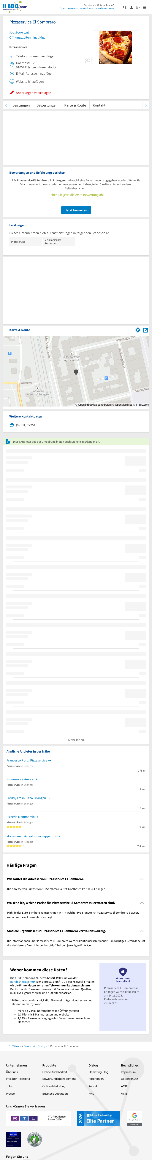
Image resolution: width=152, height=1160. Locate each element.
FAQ (91, 1093)
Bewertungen (47, 105)
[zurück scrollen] (6, 105)
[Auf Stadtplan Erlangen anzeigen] (145, 330)
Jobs (9, 1086)
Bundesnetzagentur (22, 981)
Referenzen (96, 1078)
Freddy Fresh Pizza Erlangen (26, 798)
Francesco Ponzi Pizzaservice (27, 760)
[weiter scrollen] (146, 105)
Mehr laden (76, 740)
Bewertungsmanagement (59, 1078)
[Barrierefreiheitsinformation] (139, 7)
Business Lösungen (55, 1093)
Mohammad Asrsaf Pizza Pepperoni (31, 836)
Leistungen (21, 105)
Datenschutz (129, 1078)
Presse (10, 1093)
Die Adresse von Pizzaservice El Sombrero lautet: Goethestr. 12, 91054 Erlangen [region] (56, 889)
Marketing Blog (98, 1072)
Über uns (12, 1072)
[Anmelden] (133, 7)
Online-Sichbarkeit (54, 1072)
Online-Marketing (53, 1086)
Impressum (128, 1072)
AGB (124, 1086)
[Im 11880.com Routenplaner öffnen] (138, 329)
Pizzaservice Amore (20, 779)
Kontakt (99, 105)
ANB (124, 1093)
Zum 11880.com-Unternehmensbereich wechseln (86, 8)
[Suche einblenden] (126, 7)
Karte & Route (75, 105)
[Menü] (146, 7)
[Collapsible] (142, 879)
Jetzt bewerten (76, 210)
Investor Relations (18, 1078)
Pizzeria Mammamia (21, 817)
